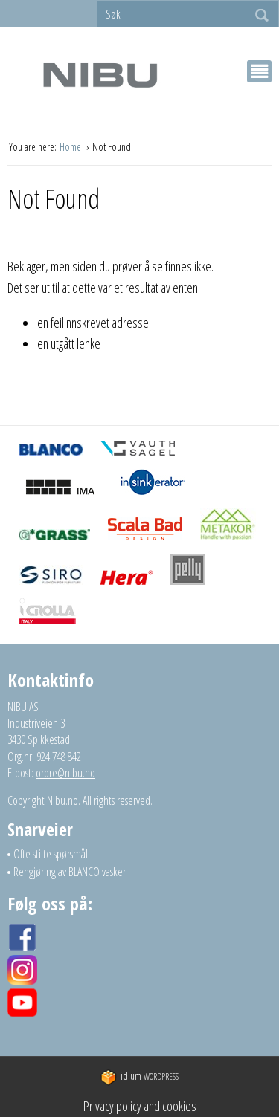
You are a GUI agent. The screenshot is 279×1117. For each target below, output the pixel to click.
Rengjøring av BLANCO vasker (69, 872)
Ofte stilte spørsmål (50, 854)
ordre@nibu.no (65, 773)
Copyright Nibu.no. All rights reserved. (80, 800)
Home (71, 147)
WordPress (139, 1076)
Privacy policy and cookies (139, 1106)
